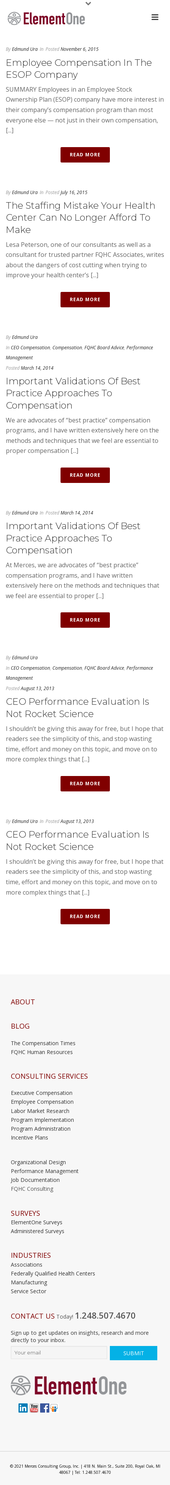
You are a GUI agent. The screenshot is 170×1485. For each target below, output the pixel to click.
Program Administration (41, 1128)
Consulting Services (49, 1076)
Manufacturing (29, 1282)
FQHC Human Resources (42, 1052)
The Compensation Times (43, 1043)
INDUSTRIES (31, 1255)
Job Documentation (35, 1179)
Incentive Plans (29, 1137)
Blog (20, 1026)
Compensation (67, 347)
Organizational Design (38, 1162)
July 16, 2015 (74, 192)
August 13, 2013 (37, 688)
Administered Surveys (37, 1231)
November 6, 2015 (80, 49)
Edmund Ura (25, 49)
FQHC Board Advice (104, 347)
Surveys (25, 1213)
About (23, 1001)
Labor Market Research (40, 1111)
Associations (26, 1264)
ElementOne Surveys (36, 1222)
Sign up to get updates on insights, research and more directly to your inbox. (80, 1336)
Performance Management (45, 1171)
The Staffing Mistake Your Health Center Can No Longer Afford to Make (80, 217)
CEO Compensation (30, 347)
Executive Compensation (41, 1092)
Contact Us (33, 1316)
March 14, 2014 (37, 368)
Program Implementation (42, 1119)
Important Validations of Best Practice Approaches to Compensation (73, 393)
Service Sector (28, 1291)
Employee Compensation (42, 1101)
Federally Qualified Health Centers (53, 1273)
